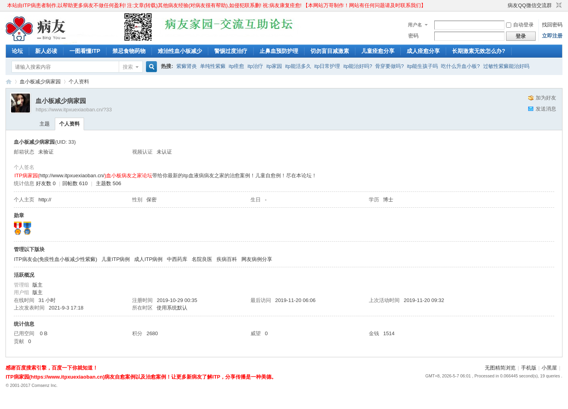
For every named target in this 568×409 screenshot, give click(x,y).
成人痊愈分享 (423, 51)
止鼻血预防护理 (279, 51)
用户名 (415, 25)
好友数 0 (46, 183)
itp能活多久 (298, 66)
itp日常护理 (327, 66)
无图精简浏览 (500, 368)
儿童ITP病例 (115, 259)
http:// (44, 200)
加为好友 (546, 98)
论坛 (17, 51)
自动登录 (520, 25)
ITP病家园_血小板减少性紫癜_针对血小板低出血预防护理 (9, 81)
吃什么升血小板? (460, 66)
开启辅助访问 (504, 5)
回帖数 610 (75, 183)
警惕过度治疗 (230, 51)
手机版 (528, 368)
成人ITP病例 (148, 259)
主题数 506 (108, 183)
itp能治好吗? (357, 66)
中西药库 (177, 259)
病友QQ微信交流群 (529, 5)
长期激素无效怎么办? (478, 51)
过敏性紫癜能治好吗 (506, 66)
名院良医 (202, 259)
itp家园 (274, 66)
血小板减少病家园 (40, 81)
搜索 (128, 67)
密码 (413, 36)
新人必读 (46, 51)
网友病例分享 (256, 259)
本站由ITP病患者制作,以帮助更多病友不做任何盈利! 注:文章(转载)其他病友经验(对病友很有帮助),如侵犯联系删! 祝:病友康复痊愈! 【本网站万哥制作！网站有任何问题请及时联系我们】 (216, 5)
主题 (44, 124)
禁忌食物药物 (129, 51)
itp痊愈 (237, 66)
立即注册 (552, 36)
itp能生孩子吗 (422, 66)
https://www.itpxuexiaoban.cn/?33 (74, 110)
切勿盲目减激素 (329, 51)
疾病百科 (227, 259)
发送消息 (546, 109)
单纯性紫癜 (213, 66)
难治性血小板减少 (180, 51)
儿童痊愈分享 (377, 51)
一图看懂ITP (84, 51)
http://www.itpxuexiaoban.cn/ (72, 175)
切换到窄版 (557, 5)
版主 (37, 285)
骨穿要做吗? (389, 66)
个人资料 (69, 124)
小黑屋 (549, 368)
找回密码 (552, 25)
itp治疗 (255, 66)
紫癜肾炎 (186, 66)
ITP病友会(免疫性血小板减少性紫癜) (55, 259)
